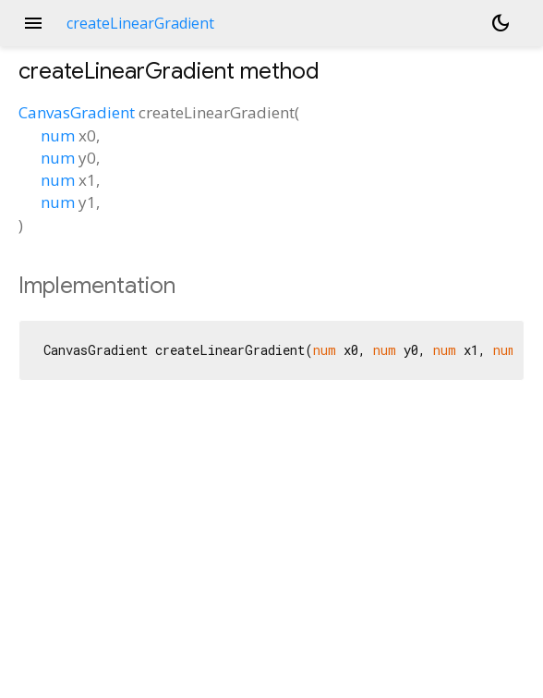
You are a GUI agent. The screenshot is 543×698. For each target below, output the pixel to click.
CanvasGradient (76, 112)
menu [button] (33, 23)
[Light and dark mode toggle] (500, 23)
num (58, 135)
